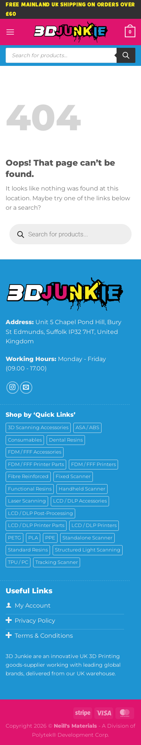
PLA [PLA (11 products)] (33, 538)
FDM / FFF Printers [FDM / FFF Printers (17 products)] (93, 464)
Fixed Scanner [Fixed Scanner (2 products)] (73, 476)
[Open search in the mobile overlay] (70, 55)
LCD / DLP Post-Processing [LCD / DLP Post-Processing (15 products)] (40, 513)
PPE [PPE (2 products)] (50, 538)
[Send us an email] (26, 387)
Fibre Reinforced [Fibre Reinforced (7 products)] (28, 476)
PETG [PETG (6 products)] (14, 538)
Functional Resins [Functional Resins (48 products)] (30, 489)
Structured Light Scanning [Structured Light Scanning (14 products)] (87, 550)
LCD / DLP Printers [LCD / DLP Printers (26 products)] (94, 525)
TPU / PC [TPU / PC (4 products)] (18, 562)
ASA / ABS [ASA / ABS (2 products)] (87, 427)
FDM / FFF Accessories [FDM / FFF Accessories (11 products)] (34, 452)
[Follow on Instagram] (12, 387)
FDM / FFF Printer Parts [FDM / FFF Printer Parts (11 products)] (36, 464)
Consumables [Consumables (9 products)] (25, 440)
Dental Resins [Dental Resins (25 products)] (66, 440)
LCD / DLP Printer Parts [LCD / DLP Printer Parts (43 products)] (36, 525)
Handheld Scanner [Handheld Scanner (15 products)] (82, 489)
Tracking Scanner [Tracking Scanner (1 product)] (56, 562)
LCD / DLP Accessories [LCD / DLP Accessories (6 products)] (80, 501)
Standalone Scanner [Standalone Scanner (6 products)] (87, 538)
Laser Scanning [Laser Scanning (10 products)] (27, 501)
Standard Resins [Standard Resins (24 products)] (28, 550)
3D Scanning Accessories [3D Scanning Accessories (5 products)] (38, 427)
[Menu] (10, 32)
